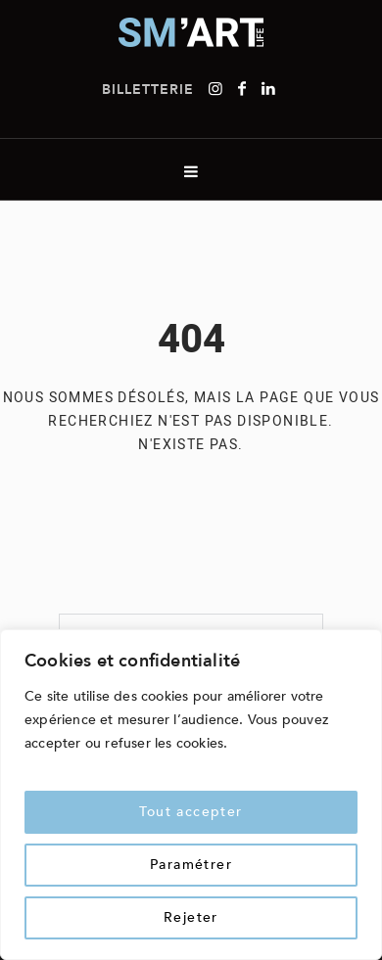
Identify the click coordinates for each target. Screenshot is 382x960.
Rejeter (191, 917)
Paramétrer (191, 864)
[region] (191, 794)
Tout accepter (190, 811)
